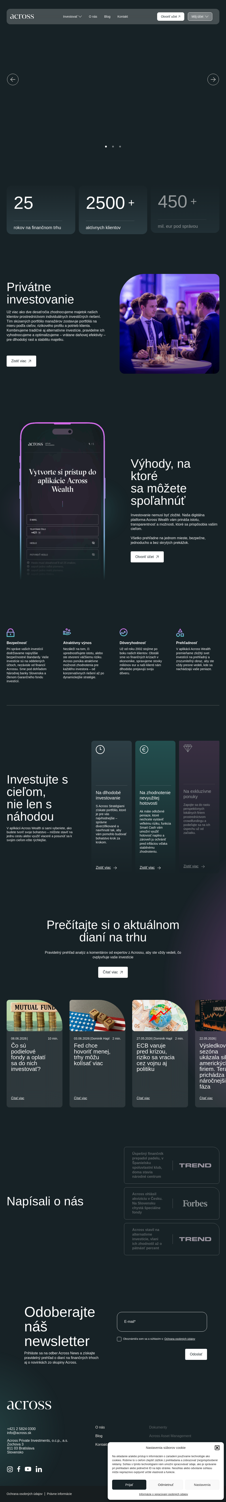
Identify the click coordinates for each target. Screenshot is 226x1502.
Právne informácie (59, 1494)
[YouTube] (28, 1469)
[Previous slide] (13, 79)
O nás (93, 16)
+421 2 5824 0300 (21, 1429)
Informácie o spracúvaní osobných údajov (163, 1494)
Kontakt (122, 16)
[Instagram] (10, 1469)
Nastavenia (202, 1485)
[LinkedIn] (39, 1469)
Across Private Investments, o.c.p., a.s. (37, 1440)
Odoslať (196, 1354)
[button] (217, 1447)
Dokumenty (158, 1427)
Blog (107, 16)
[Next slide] (213, 79)
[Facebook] (18, 1469)
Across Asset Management (170, 1436)
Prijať (129, 1485)
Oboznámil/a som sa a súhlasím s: (159, 1338)
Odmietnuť (166, 1485)
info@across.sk (19, 1433)
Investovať (72, 16)
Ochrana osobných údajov (179, 1338)
